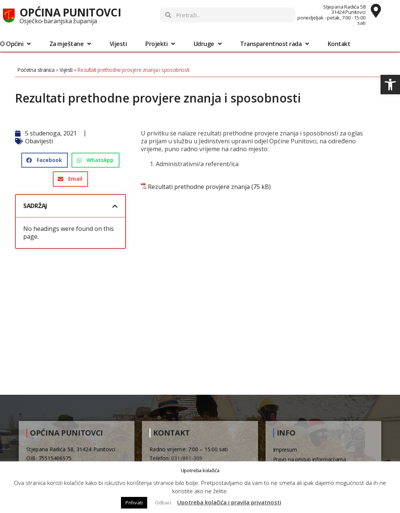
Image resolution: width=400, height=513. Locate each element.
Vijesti (118, 44)
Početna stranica (39, 69)
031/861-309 (186, 458)
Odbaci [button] (163, 502)
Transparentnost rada (274, 44)
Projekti (160, 44)
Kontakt (339, 44)
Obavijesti (43, 141)
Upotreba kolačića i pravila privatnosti (229, 502)
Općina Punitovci (70, 12)
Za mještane (70, 44)
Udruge (208, 44)
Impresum (285, 449)
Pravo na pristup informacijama (309, 459)
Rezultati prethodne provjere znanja (201, 187)
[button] (390, 84)
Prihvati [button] (134, 502)
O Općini (15, 44)
